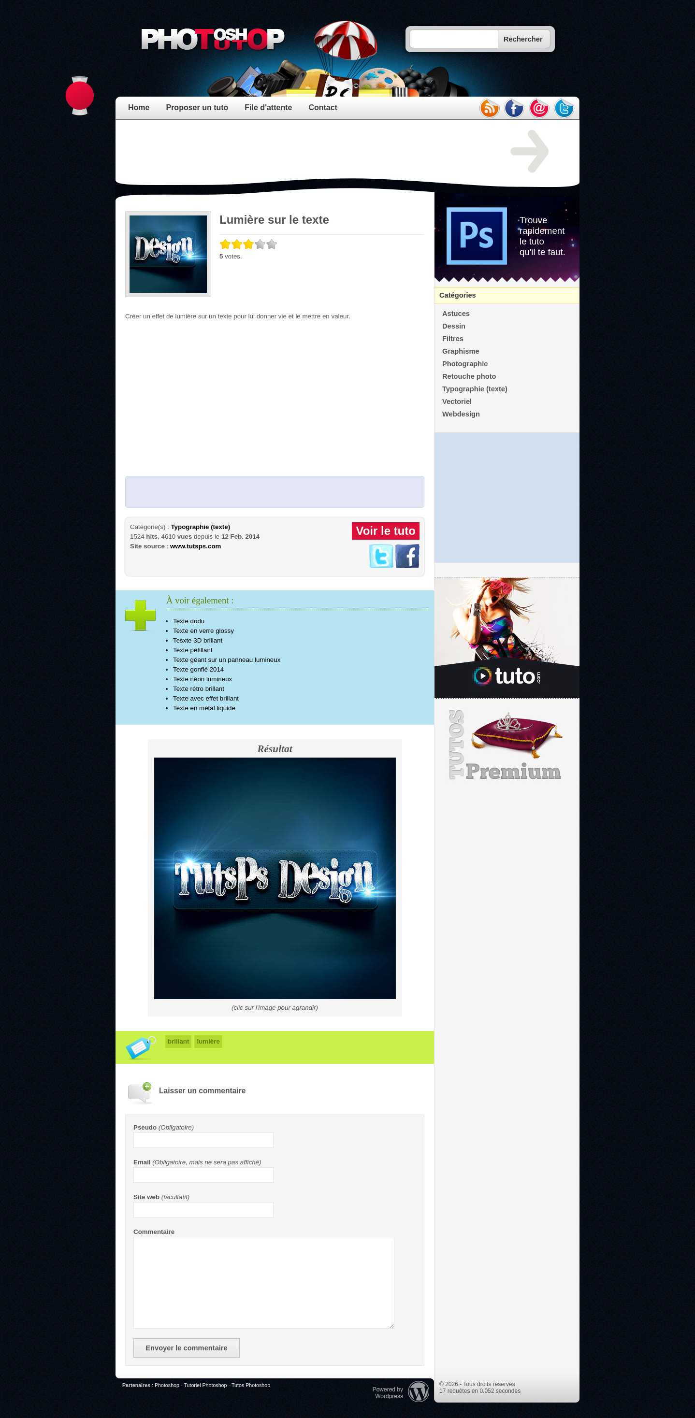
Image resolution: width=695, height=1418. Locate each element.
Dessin (453, 326)
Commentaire (153, 1231)
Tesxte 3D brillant (197, 640)
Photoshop (167, 1385)
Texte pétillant (193, 650)
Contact (322, 107)
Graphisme (460, 351)
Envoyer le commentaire (186, 1348)
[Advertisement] (301, 151)
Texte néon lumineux (202, 679)
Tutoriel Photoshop (205, 1385)
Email (142, 1162)
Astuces (456, 313)
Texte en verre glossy (203, 630)
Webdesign (461, 414)
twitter (564, 108)
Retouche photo (469, 376)
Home (138, 107)
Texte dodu (188, 621)
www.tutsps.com (195, 546)
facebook (514, 108)
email (539, 108)
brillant (178, 1041)
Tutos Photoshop (251, 1385)
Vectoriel (457, 401)
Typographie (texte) (200, 526)
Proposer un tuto (197, 107)
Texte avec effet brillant (206, 698)
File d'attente (268, 107)
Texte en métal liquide (204, 708)
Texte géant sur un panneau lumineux (226, 659)
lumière (208, 1041)
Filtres (452, 339)
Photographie (465, 364)
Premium (506, 745)
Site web (146, 1197)
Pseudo (145, 1127)
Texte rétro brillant (198, 688)
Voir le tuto (386, 530)
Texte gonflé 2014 (198, 669)
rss (489, 108)
